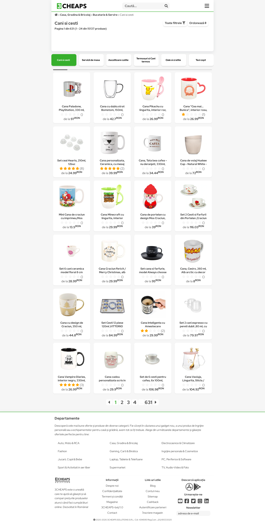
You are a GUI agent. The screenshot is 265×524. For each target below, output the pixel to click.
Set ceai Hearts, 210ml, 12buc (71, 162)
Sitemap (153, 496)
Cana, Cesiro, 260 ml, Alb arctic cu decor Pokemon (193, 272)
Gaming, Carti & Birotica (124, 451)
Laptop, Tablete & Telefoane (126, 459)
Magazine (112, 502)
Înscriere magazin (152, 513)
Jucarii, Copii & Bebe (70, 459)
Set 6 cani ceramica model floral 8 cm (71, 270)
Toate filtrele (175, 23)
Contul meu (153, 491)
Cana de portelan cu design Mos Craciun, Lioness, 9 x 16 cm (152, 218)
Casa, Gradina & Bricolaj (124, 443)
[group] (63, 60)
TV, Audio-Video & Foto (175, 467)
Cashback (153, 502)
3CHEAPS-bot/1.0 (112, 507)
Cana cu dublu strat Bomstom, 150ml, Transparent (112, 110)
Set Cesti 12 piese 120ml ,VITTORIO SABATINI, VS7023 (112, 326)
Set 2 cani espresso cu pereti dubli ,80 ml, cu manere (193, 326)
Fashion (62, 451)
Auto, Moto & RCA (68, 443)
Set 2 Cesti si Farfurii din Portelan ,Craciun (193, 216)
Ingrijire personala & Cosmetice (180, 451)
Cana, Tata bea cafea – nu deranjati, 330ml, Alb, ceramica (153, 164)
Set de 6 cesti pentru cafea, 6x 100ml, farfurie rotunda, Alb (153, 380)
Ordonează (198, 23)
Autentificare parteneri (152, 507)
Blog (152, 485)
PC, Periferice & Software (176, 459)
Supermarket (117, 467)
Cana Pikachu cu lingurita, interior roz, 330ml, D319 (152, 110)
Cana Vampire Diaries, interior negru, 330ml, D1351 (72, 380)
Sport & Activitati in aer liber (74, 467)
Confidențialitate (112, 491)
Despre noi (112, 485)
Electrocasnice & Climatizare (178, 443)
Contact (112, 513)
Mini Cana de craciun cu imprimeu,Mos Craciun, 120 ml (72, 218)
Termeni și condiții (112, 496)
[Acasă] (56, 15)
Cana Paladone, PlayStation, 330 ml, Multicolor (72, 110)
